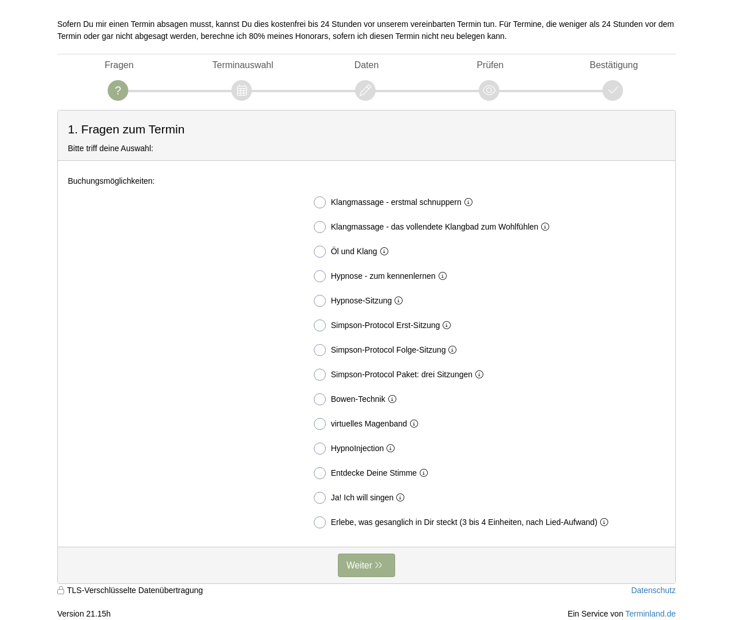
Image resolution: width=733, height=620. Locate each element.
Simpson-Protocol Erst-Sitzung (385, 325)
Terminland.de (650, 613)
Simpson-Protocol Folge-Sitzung (388, 350)
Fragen (119, 65)
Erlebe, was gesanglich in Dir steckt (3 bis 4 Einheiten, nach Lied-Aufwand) (463, 522)
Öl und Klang (353, 252)
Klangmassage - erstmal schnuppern (395, 202)
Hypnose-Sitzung (361, 301)
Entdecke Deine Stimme (373, 473)
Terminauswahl (242, 65)
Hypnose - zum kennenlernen (382, 276)
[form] (366, 347)
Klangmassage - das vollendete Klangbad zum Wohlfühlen (434, 227)
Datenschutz (653, 590)
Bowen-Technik (357, 399)
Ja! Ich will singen (361, 498)
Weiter (359, 565)
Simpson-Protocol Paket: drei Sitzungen (401, 375)
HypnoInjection (357, 449)
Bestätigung (614, 65)
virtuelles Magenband (368, 424)
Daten (366, 65)
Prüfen (489, 65)
